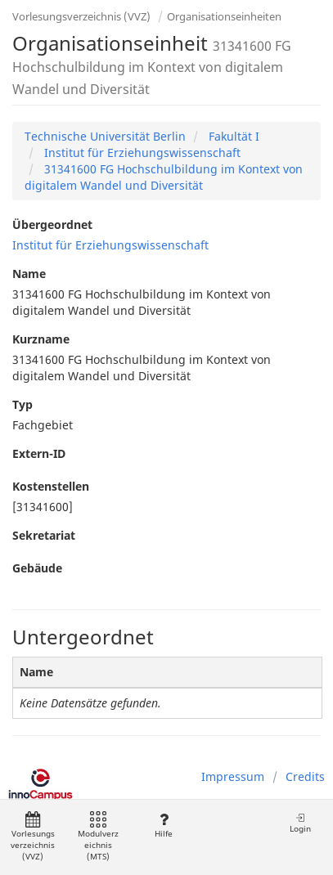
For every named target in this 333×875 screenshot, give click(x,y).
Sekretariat (43, 535)
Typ (22, 404)
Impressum (232, 776)
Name (29, 273)
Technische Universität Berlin (105, 136)
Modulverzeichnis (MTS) (98, 837)
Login (300, 823)
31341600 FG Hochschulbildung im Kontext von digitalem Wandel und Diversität (164, 177)
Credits (305, 776)
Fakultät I (232, 136)
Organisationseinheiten (224, 16)
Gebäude (37, 568)
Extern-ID (38, 453)
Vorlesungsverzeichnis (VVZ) (81, 16)
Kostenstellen (50, 486)
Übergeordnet (52, 224)
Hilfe (163, 825)
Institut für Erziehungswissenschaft (141, 152)
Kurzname (41, 339)
